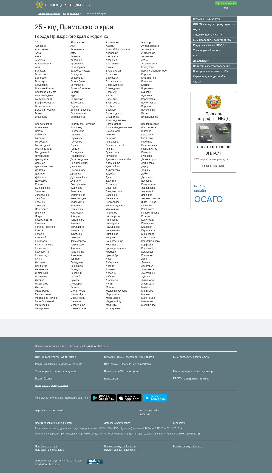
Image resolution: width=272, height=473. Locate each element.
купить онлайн (69, 357)
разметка (145, 364)
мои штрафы (146, 357)
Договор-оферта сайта (117, 423)
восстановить (201, 357)
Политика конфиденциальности (53, 423)
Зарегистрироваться (226, 3)
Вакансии (144, 414)
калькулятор (52, 357)
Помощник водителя (68, 5)
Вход (225, 8)
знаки (136, 364)
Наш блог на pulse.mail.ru (49, 449)
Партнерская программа (49, 410)
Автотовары (111, 378)
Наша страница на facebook (120, 449)
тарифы (204, 378)
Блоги (38, 378)
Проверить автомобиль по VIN (210, 71)
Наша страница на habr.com (120, 446)
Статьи (197, 81)
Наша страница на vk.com (188, 446)
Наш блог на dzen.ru (46, 446)
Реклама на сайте (149, 410)
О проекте (179, 423)
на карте (77, 364)
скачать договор (203, 371)
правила (126, 364)
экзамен (115, 364)
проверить (132, 357)
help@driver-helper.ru (96, 346)
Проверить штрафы (213, 165)
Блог (196, 55)
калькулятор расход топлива (51, 385)
